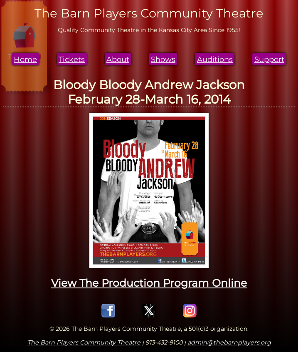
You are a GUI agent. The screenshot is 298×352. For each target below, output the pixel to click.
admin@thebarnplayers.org (229, 342)
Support (269, 59)
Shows (163, 59)
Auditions (215, 59)
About (117, 59)
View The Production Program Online (149, 283)
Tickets (72, 59)
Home (25, 59)
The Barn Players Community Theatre (83, 342)
